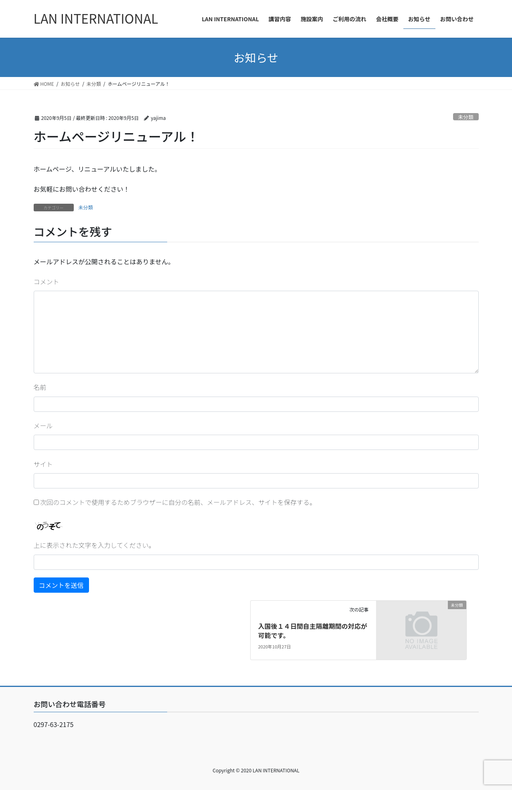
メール (43, 425)
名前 (40, 387)
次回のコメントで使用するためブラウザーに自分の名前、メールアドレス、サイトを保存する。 (178, 502)
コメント (46, 281)
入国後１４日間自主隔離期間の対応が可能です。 (312, 630)
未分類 (465, 117)
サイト (43, 464)
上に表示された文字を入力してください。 (94, 545)
